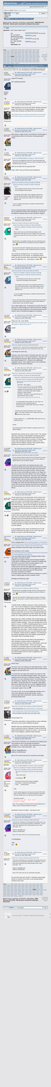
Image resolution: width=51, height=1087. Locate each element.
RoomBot (7, 315)
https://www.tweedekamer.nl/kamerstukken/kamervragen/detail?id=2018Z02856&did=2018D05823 (30, 553)
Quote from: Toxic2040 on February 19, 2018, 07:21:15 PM (28, 769)
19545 (37, 49)
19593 (31, 56)
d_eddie (6, 128)
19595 (38, 56)
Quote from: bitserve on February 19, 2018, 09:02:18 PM (29, 379)
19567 (8, 53)
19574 (34, 53)
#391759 (45, 816)
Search (17, 18)
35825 (17, 63)
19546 (4, 51)
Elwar (6, 368)
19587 (8, 56)
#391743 (45, 130)
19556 (4, 52)
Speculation (30, 22)
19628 (12, 61)
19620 (19, 60)
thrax (5, 852)
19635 (37, 61)
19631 (23, 61)
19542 (26, 49)
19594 (34, 56)
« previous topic (44, 54)
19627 (8, 61)
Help (12, 18)
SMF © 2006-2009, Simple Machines (35, 915)
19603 (30, 57)
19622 (26, 60)
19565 (37, 52)
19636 (4, 63)
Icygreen (6, 217)
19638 (12, 63)
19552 (26, 51)
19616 (4, 60)
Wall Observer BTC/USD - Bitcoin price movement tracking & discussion (23, 23)
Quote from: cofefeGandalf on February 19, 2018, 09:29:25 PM (27, 373)
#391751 (45, 450)
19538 (12, 49)
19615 (37, 59)
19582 (26, 55)
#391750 (45, 369)
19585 (37, 55)
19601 (23, 57)
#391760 (45, 854)
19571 (23, 53)
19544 (34, 49)
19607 (8, 59)
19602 (26, 57)
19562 (26, 52)
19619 (15, 60)
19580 (19, 55)
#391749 (45, 341)
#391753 (45, 538)
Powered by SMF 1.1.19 (19, 915)
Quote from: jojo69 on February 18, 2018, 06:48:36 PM (25, 345)
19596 (4, 57)
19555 (37, 51)
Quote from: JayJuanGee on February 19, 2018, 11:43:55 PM (27, 767)
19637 (8, 63)
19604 (34, 57)
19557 (8, 52)
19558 (12, 52)
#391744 (45, 154)
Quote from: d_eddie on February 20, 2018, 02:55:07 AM (25, 820)
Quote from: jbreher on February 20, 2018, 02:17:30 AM (25, 270)
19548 (12, 51)
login (19, 10)
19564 (34, 52)
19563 (30, 52)
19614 (34, 59)
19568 (12, 53)
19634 (34, 61)
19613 (30, 59)
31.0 (10, 15)
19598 (12, 57)
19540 (19, 49)
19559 (15, 52)
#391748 (45, 316)
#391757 (45, 737)
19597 (8, 57)
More (31, 18)
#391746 (45, 219)
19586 (4, 56)
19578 (12, 55)
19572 (26, 53)
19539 (15, 49)
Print (45, 59)
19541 (23, 49)
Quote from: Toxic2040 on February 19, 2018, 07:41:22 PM (26, 182)
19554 (34, 51)
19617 (8, 60)
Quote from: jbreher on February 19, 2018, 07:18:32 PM (26, 184)
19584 (34, 55)
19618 (12, 60)
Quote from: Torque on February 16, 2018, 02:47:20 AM (25, 223)
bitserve (22, 452)
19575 (37, 53)
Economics (22, 22)
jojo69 (6, 72)
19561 (23, 52)
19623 (30, 60)
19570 (19, 53)
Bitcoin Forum (7, 22)
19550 (19, 51)
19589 (16, 56)
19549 (15, 51)
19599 (15, 57)
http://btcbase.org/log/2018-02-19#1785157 (28, 397)
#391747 (45, 266)
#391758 (45, 761)
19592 (27, 56)
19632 (26, 61)
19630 (19, 61)
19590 (20, 56)
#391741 (45, 74)
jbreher (6, 177)
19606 (4, 59)
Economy (15, 22)
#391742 (45, 103)
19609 (15, 59)
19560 (19, 52)
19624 (34, 60)
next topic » (45, 57)
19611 (23, 59)
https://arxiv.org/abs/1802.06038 (25, 386)
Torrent (6, 16)
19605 (37, 57)
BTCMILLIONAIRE (9, 265)
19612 (26, 59)
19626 (4, 61)
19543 (30, 49)
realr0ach (7, 101)
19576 (4, 55)
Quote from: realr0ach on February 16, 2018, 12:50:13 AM (28, 227)
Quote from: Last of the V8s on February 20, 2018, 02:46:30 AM (27, 706)
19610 (19, 59)
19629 (15, 61)
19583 (30, 55)
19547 (8, 51)
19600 (19, 57)
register (24, 10)
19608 (12, 59)
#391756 (45, 702)
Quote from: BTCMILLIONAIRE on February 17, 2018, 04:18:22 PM (28, 158)
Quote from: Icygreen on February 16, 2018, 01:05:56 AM (26, 225)
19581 (23, 55)
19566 (4, 53)
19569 (15, 53)
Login (21, 18)
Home (7, 18)
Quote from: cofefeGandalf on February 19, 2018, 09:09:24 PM (29, 377)
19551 (23, 51)
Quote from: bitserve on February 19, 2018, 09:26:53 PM (26, 375)
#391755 (45, 659)
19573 (30, 53)
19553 (30, 51)
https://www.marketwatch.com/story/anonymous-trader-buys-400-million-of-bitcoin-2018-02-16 (29, 323)
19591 (23, 56)
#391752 (45, 493)
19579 (15, 55)
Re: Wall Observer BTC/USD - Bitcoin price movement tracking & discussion (28, 73)
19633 (30, 61)
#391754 (45, 584)
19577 (8, 55)
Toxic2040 (7, 448)
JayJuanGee (8, 760)
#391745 (45, 178)
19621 (23, 60)
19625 (37, 60)
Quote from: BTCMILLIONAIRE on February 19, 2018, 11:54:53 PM (28, 765)
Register (26, 18)
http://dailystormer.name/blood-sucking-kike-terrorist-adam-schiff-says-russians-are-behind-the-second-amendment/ (28, 115)
